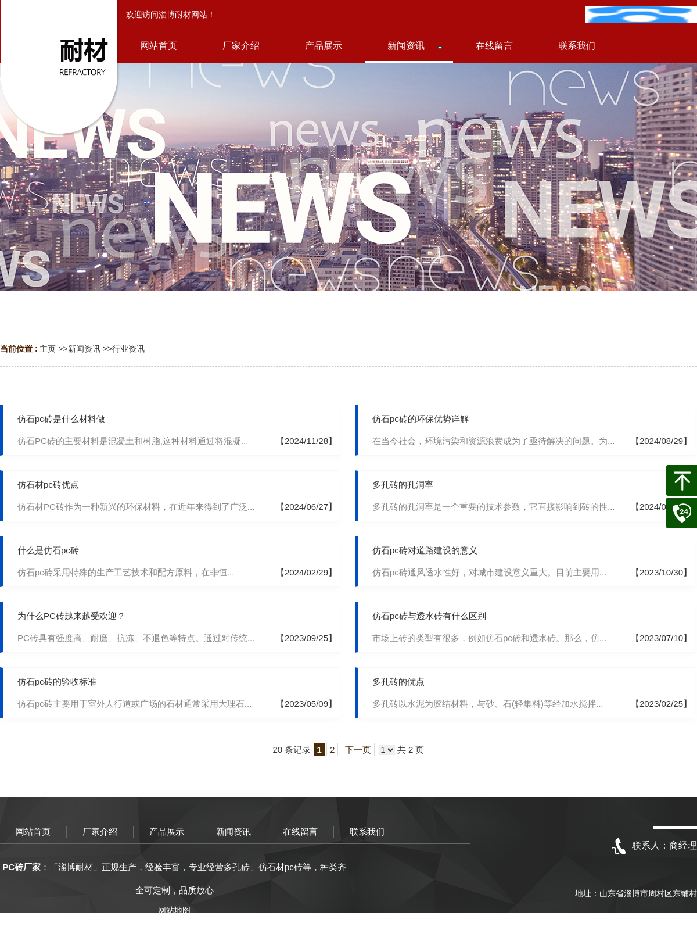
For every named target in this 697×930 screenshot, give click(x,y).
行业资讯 (128, 348)
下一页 (358, 749)
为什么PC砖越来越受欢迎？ (71, 616)
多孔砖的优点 (398, 681)
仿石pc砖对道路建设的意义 (424, 550)
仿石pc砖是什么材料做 (61, 419)
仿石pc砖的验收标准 (56, 681)
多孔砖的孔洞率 (402, 484)
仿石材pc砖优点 (48, 484)
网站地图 (174, 910)
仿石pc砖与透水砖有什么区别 (429, 616)
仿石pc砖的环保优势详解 (420, 419)
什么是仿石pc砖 (48, 550)
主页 (47, 348)
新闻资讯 (84, 348)
